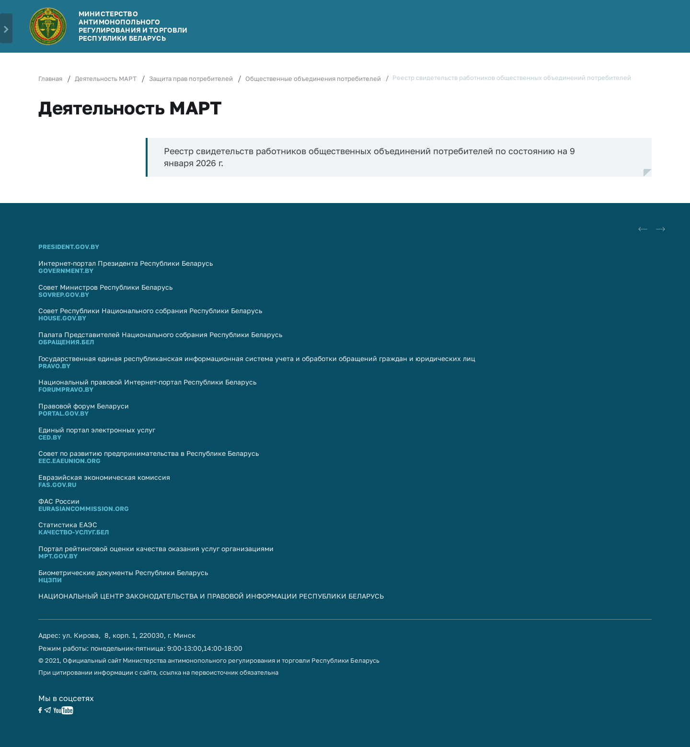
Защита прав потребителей (191, 78)
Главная (50, 78)
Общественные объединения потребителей (313, 78)
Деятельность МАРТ (106, 78)
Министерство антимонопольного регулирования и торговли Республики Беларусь (133, 26)
